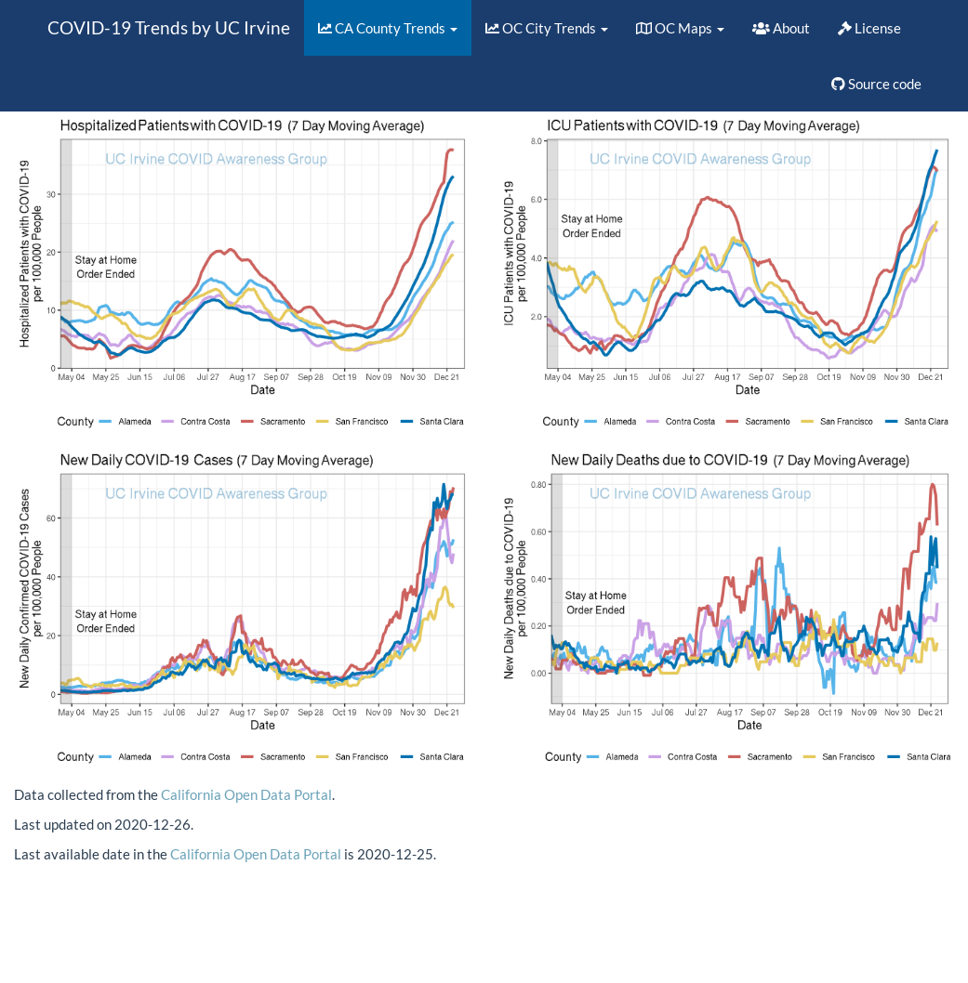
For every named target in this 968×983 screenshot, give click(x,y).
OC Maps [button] (680, 28)
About (781, 28)
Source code (876, 83)
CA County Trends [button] (387, 28)
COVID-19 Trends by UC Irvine (168, 27)
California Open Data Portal (246, 794)
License (869, 28)
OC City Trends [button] (546, 28)
